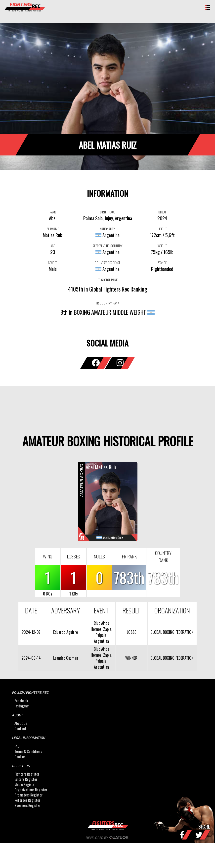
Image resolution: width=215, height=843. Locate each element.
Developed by (107, 838)
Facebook (21, 700)
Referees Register (27, 800)
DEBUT (162, 211)
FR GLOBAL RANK (107, 279)
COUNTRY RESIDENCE (107, 262)
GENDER (52, 262)
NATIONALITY (107, 228)
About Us (20, 723)
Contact (20, 728)
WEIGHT (162, 245)
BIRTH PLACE (107, 211)
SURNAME (53, 228)
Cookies (19, 756)
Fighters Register (26, 774)
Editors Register (25, 779)
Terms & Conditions (28, 751)
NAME (52, 211)
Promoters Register (28, 795)
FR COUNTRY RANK (107, 302)
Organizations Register (30, 789)
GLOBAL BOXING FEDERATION (172, 632)
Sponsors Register (27, 805)
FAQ (16, 746)
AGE (52, 245)
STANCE (162, 262)
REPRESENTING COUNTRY (107, 245)
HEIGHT (162, 228)
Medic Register (25, 784)
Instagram (21, 705)
